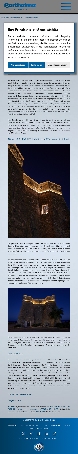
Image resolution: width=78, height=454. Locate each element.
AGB (45, 426)
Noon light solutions (27, 409)
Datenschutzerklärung (30, 426)
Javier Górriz (65, 407)
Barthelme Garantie (50, 439)
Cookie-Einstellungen (39, 429)
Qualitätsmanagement (28, 439)
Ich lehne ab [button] (36, 65)
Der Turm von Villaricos (30, 18)
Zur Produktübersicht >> (19, 395)
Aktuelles (4, 18)
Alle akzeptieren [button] (18, 65)
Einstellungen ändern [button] (57, 65)
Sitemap (67, 426)
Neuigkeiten (14, 18)
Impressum (12, 426)
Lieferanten (55, 426)
